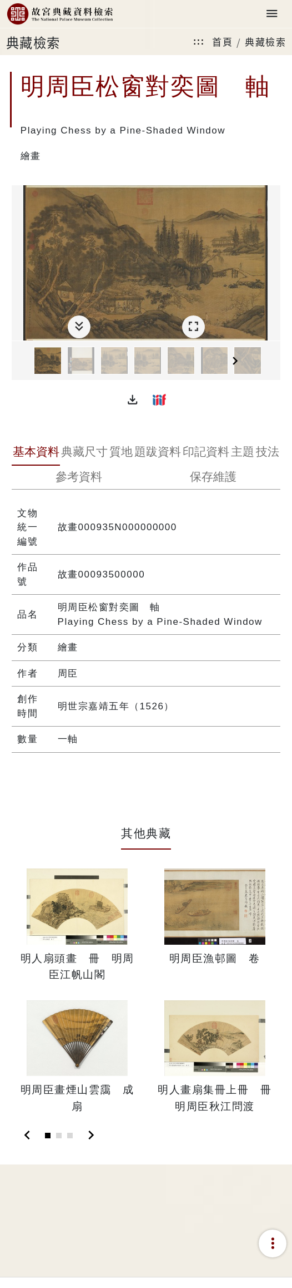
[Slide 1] (48, 1135)
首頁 (222, 41)
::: (198, 41)
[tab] (36, 453)
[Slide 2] (59, 1135)
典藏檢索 (265, 41)
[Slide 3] (70, 1135)
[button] (132, 399)
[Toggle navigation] (272, 14)
